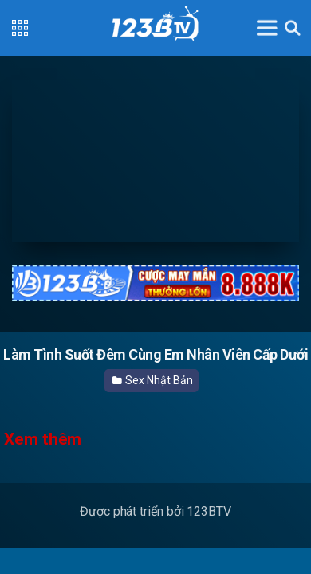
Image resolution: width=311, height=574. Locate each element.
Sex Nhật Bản (152, 380)
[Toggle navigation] (267, 27)
